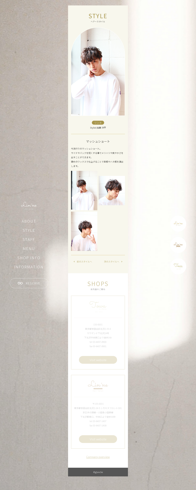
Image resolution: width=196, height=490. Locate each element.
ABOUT (29, 221)
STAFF (29, 239)
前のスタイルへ (83, 261)
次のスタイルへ (113, 261)
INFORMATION (29, 266)
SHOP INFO (28, 257)
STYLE (29, 230)
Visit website (98, 360)
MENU (29, 248)
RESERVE (29, 283)
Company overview (98, 457)
